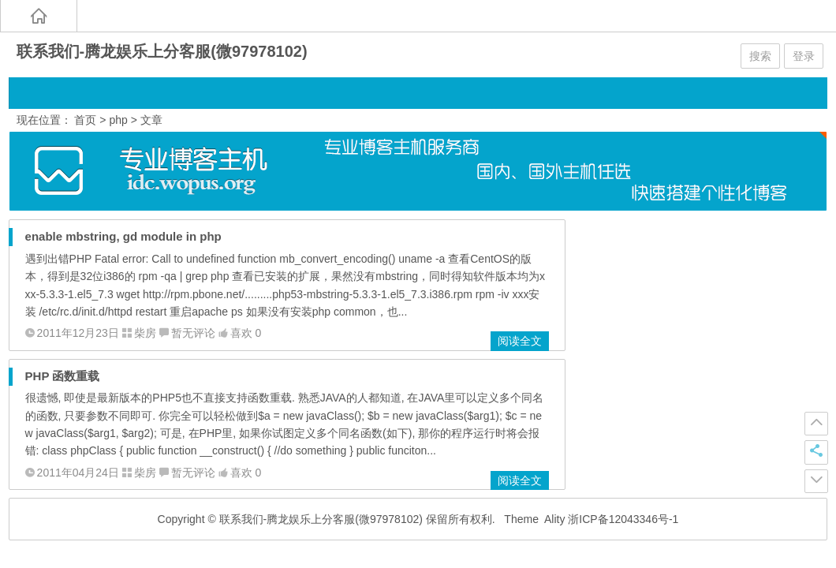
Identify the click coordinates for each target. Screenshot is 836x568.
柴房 (145, 333)
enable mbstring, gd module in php (123, 236)
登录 (804, 56)
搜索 (760, 56)
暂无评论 (193, 333)
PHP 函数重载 (62, 376)
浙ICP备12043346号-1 (623, 519)
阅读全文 (520, 340)
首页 (85, 120)
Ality (554, 519)
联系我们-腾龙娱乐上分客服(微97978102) (162, 51)
